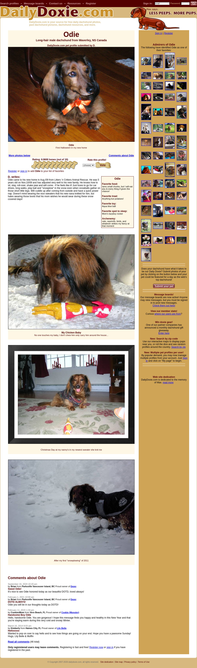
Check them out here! (164, 305)
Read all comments (18, 641)
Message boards (34, 3)
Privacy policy (130, 662)
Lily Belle (61, 628)
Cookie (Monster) (70, 612)
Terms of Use (144, 662)
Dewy (73, 586)
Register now (96, 647)
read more (168, 382)
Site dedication (106, 662)
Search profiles (9, 3)
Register (91, 3)
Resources (74, 3)
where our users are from (167, 314)
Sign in (158, 33)
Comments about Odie (121, 155)
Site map (119, 662)
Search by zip (178, 347)
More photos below (19, 155)
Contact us (55, 3)
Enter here (163, 333)
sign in (23, 171)
